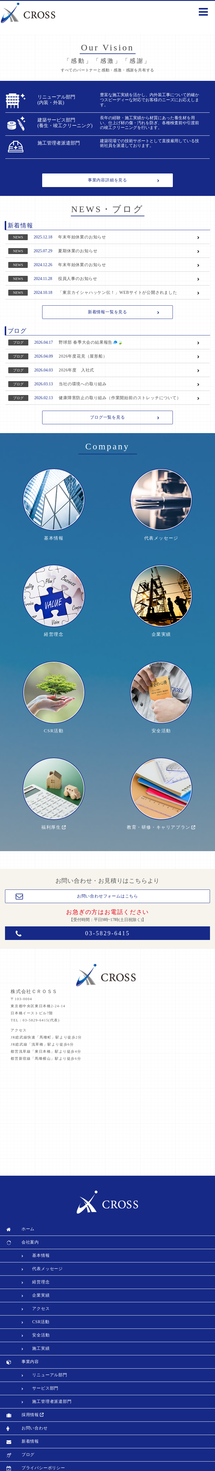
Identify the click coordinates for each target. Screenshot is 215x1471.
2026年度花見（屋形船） (83, 356)
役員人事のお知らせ (77, 278)
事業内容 (30, 1332)
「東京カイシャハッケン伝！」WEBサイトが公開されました (117, 292)
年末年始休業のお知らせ (82, 237)
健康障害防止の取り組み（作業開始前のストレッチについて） (120, 398)
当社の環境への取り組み (83, 384)
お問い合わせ (35, 1399)
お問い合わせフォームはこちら (107, 867)
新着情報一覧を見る (107, 312)
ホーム (28, 1200)
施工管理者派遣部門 (51, 1372)
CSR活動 (53, 709)
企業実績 (161, 620)
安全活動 (161, 709)
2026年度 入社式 (76, 370)
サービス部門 (45, 1359)
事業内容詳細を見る (107, 180)
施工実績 (41, 1319)
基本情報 (53, 531)
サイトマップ (35, 1452)
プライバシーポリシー (43, 1438)
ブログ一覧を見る (107, 417)
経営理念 (53, 620)
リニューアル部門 (49, 1346)
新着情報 (30, 1412)
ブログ (18, 342)
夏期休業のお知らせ (77, 251)
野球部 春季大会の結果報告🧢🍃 (91, 342)
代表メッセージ (161, 531)
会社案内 (30, 1213)
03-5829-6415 (107, 904)
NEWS (18, 237)
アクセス (41, 1279)
